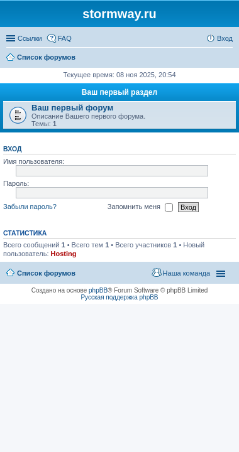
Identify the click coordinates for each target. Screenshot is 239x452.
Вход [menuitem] (225, 38)
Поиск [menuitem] (229, 58)
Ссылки (30, 38)
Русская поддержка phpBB (119, 297)
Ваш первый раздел (119, 92)
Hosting (64, 253)
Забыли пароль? (30, 206)
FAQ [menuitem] (65, 38)
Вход (12, 149)
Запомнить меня (140, 207)
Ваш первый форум (72, 107)
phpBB (98, 290)
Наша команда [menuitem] (186, 273)
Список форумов (46, 273)
